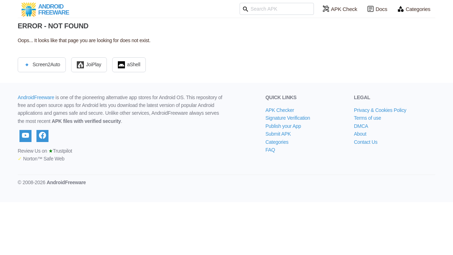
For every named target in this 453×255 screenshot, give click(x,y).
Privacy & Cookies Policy (380, 110)
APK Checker (279, 110)
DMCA (361, 126)
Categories (413, 8)
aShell (129, 64)
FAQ (270, 150)
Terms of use (367, 118)
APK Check (339, 8)
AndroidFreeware (36, 97)
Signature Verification (287, 118)
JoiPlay (89, 64)
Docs (377, 8)
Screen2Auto (41, 64)
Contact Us (365, 142)
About (360, 134)
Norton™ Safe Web (41, 159)
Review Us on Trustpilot (45, 151)
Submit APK (278, 134)
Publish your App (283, 126)
